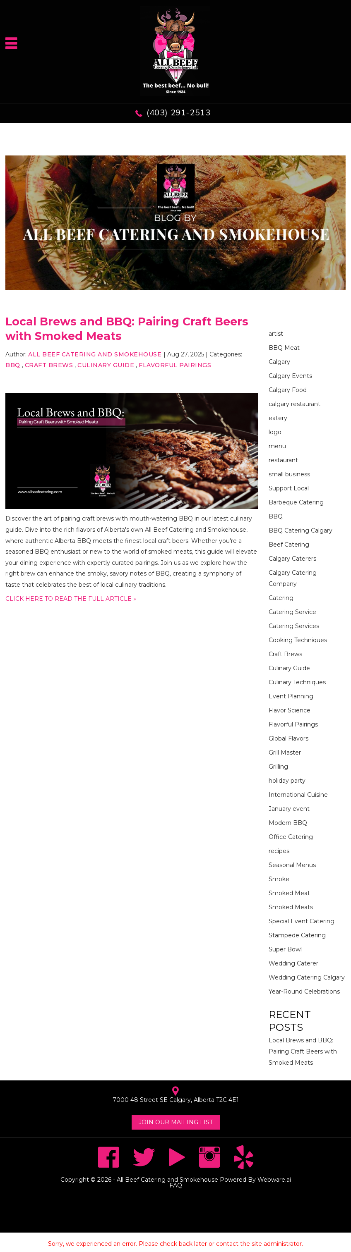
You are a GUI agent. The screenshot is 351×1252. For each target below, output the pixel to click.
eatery (278, 418)
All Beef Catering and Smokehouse (167, 1179)
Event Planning (291, 696)
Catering (281, 598)
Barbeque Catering (296, 502)
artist (276, 333)
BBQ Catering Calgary (300, 530)
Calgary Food (288, 390)
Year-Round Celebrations (304, 991)
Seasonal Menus (292, 865)
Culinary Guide (105, 365)
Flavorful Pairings (175, 365)
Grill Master (285, 752)
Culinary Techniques (297, 682)
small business (289, 474)
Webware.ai (274, 1179)
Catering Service (292, 612)
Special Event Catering (301, 921)
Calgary (279, 362)
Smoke (279, 879)
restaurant (283, 460)
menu (277, 446)
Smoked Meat (289, 893)
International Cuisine (298, 794)
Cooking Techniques (298, 640)
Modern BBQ (288, 823)
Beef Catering (289, 544)
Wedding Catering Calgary (307, 977)
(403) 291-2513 (178, 112)
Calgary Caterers (292, 558)
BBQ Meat (284, 347)
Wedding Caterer (293, 963)
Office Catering (291, 837)
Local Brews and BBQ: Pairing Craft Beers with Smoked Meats (303, 1051)
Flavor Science (289, 710)
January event (289, 808)
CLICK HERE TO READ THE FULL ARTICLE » (70, 598)
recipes (279, 851)
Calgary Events (290, 376)
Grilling (278, 766)
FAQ (175, 1185)
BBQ (12, 365)
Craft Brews (49, 365)
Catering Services (294, 626)
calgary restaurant (294, 404)
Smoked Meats (291, 907)
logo (275, 432)
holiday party (287, 780)
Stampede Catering (297, 935)
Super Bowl (285, 949)
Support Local (289, 488)
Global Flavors (288, 738)
